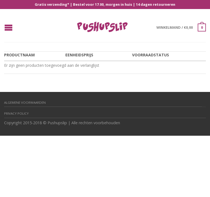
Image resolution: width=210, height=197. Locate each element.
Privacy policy (16, 113)
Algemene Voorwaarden (25, 102)
